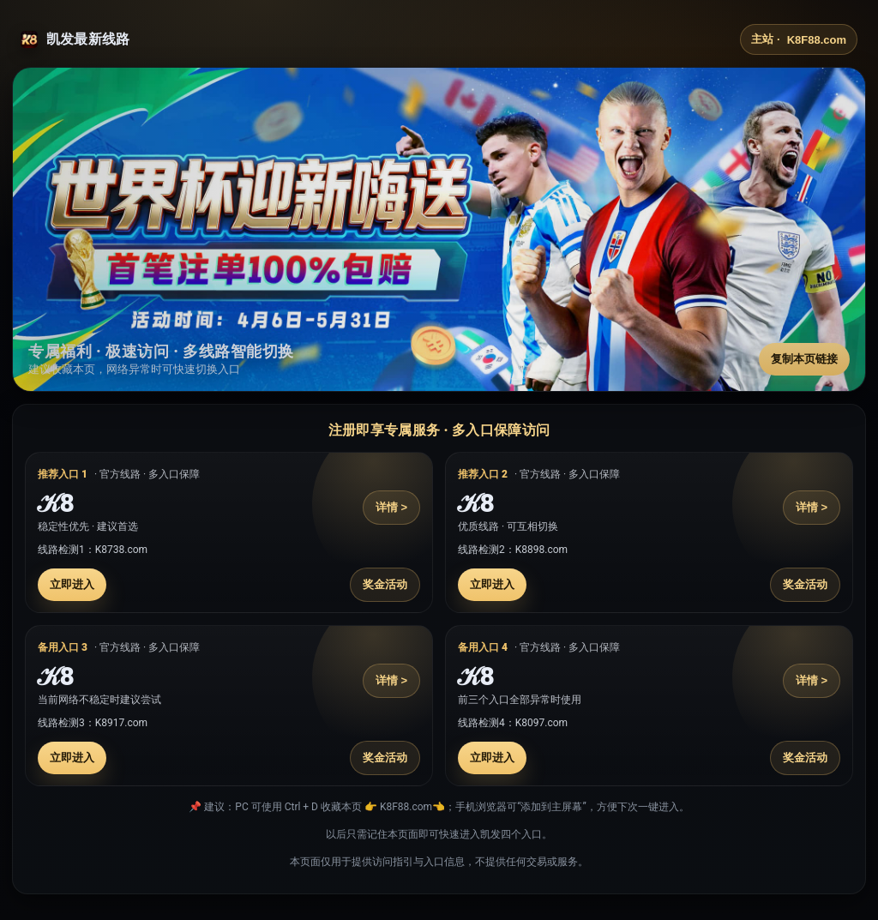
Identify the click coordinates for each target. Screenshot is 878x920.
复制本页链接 (804, 358)
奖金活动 (385, 584)
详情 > (391, 507)
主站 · (798, 39)
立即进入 (72, 584)
